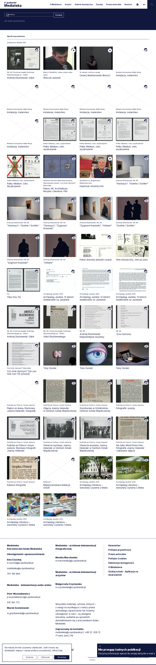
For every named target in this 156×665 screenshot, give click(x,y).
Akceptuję (62, 657)
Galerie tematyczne (84, 4)
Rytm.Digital (144, 658)
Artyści (68, 4)
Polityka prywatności (119, 550)
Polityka (117, 559)
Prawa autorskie (113, 4)
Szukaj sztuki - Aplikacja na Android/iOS (123, 574)
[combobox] (29, 15)
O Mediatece (56, 4)
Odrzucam (45, 657)
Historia (128, 4)
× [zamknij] (100, 646)
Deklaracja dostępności (121, 563)
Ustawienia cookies (92, 659)
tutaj (60, 650)
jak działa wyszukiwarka (14, 21)
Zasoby (99, 4)
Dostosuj (29, 657)
